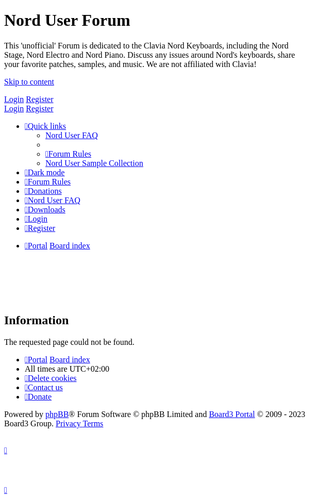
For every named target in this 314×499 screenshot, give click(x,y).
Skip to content (29, 81)
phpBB (57, 414)
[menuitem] (71, 135)
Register (39, 99)
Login (14, 99)
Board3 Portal (232, 414)
